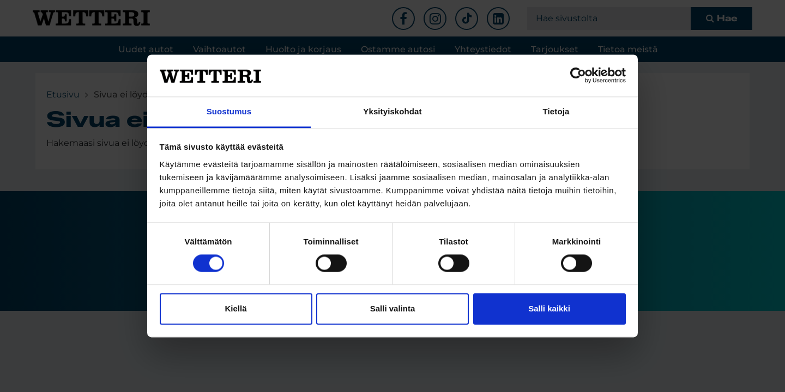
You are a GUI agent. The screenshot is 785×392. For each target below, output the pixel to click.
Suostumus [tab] (229, 111)
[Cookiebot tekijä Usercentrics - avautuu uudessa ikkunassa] (578, 76)
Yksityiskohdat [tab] (392, 111)
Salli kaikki (549, 308)
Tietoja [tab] (556, 111)
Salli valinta (392, 308)
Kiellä (235, 308)
